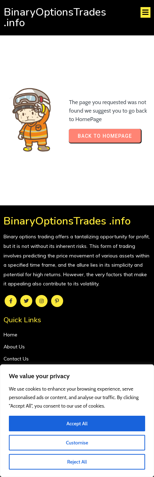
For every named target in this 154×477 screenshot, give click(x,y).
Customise (77, 442)
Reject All (77, 462)
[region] (77, 420)
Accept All (76, 423)
